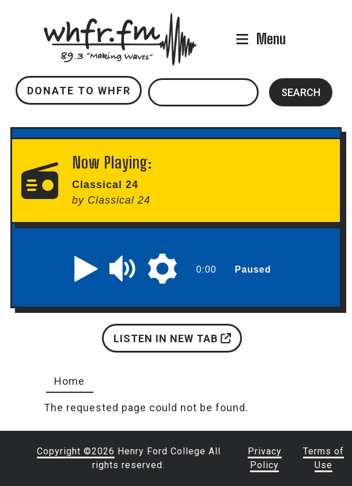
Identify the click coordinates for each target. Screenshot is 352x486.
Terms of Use (323, 458)
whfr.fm (120, 20)
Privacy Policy (265, 458)
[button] (86, 268)
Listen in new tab (172, 338)
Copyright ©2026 (76, 451)
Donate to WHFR (79, 91)
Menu (271, 38)
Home (69, 381)
